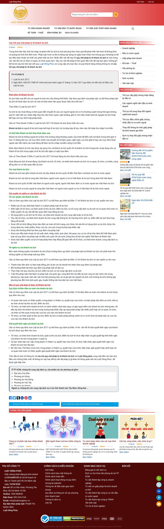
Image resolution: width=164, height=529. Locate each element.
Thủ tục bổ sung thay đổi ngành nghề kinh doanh (136, 113)
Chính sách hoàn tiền (54, 476)
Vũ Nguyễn (12, 47)
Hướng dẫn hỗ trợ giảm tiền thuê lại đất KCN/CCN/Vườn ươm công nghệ (136, 154)
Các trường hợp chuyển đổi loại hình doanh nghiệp (81, 404)
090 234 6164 (20, 497)
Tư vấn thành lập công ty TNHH (99, 499)
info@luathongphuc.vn (19, 500)
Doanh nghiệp (128, 48)
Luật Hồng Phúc (47, 64)
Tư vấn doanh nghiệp (39, 28)
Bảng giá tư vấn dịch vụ (95, 470)
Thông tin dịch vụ (53, 499)
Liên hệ (151, 2)
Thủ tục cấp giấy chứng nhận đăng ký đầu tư (138, 97)
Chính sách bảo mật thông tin (58, 473)
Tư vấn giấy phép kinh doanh (101, 28)
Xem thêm (13, 454)
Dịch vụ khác (72, 33)
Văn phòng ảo (54, 33)
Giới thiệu (140, 2)
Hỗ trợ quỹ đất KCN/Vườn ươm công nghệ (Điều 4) (135, 178)
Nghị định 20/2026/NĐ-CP (136, 204)
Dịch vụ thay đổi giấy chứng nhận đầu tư (137, 137)
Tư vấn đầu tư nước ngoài (68, 28)
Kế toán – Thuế (35, 33)
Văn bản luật (128, 83)
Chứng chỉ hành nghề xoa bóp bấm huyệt (28, 404)
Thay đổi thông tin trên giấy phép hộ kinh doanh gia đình (137, 129)
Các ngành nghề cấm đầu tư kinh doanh (137, 105)
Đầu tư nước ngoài (130, 53)
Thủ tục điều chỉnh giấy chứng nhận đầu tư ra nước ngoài (136, 121)
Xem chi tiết (125, 170)
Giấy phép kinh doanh (132, 58)
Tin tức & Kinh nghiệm (132, 73)
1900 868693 (17, 494)
